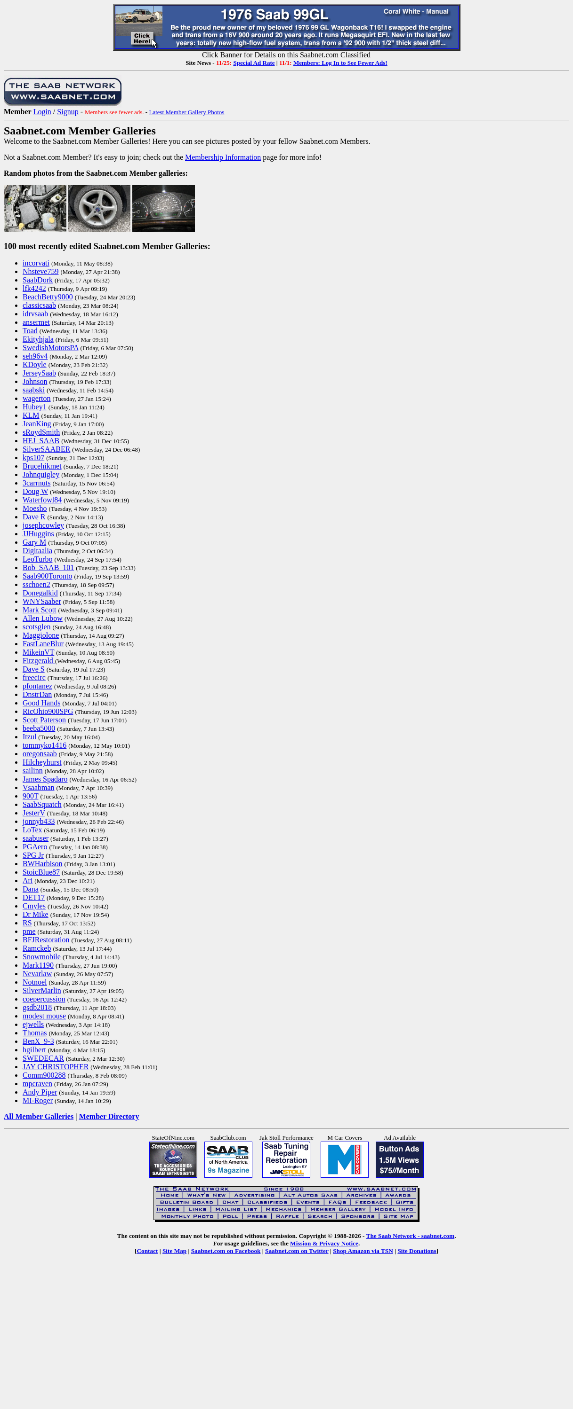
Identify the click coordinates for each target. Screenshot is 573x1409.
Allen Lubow (43, 618)
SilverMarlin (42, 990)
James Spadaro (45, 779)
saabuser (35, 838)
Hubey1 (35, 407)
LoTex (32, 830)
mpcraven (37, 1084)
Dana (31, 889)
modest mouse (44, 1016)
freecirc (34, 677)
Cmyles (34, 906)
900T (30, 796)
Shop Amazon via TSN (363, 1250)
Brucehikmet (42, 466)
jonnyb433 (39, 821)
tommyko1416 (44, 745)
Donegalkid (40, 593)
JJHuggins (38, 534)
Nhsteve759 (40, 271)
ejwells (33, 1024)
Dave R (34, 517)
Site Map (174, 1250)
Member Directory (109, 1116)
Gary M (34, 542)
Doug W (35, 491)
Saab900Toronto (48, 576)
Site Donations (416, 1250)
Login (42, 112)
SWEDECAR (43, 1058)
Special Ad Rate (253, 62)
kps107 (33, 458)
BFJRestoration (46, 940)
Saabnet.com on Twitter (297, 1250)
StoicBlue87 (41, 872)
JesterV (34, 813)
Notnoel (35, 982)
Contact (147, 1250)
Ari (27, 881)
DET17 (34, 897)
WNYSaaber (42, 601)
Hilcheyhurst (42, 762)
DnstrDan (37, 694)
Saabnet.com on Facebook (226, 1250)
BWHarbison (42, 864)
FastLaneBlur (43, 644)
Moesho (35, 508)
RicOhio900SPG (48, 711)
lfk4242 (34, 288)
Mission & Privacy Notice (324, 1243)
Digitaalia (37, 551)
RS (27, 923)
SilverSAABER (46, 449)
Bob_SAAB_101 (48, 567)
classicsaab (39, 305)
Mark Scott (39, 610)
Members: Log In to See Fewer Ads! (340, 62)
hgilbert (34, 1050)
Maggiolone (41, 635)
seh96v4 (35, 356)
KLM (31, 415)
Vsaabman (39, 787)
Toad (30, 331)
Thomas (35, 1033)
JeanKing (37, 424)
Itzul (29, 737)
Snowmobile (42, 957)
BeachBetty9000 (48, 297)
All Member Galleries (38, 1116)
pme (29, 931)
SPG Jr (33, 855)
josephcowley (43, 525)
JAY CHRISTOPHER (56, 1067)
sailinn (33, 771)
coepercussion (44, 999)
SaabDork (38, 280)
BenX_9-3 (38, 1041)
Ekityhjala (38, 339)
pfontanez (37, 686)
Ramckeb (37, 948)
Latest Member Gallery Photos (186, 112)
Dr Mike (35, 914)
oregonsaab (40, 754)
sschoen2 (36, 584)
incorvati (36, 263)
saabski (34, 390)
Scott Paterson (44, 720)
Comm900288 (44, 1075)
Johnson (35, 381)
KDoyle (35, 364)
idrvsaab (35, 314)
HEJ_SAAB (41, 441)
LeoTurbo (37, 559)
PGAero (35, 847)
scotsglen (37, 627)
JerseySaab (39, 373)
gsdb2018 (37, 1007)
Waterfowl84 (42, 500)
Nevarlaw (37, 974)
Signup (67, 112)
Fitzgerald (39, 661)
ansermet (36, 322)
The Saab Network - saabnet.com (410, 1235)
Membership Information (223, 157)
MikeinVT (38, 652)
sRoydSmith (41, 432)
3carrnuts (37, 483)
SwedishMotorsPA (51, 348)
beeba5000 (39, 728)
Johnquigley (41, 474)
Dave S (34, 669)
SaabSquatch (42, 804)
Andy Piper (40, 1092)
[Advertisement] (286, 1339)
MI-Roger (38, 1100)
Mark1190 (38, 965)
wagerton (37, 398)
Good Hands (41, 703)
